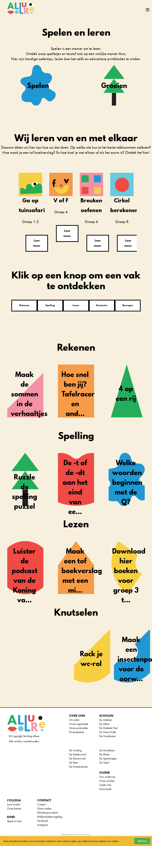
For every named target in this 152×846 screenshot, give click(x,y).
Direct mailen (44, 808)
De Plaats (104, 754)
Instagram (42, 824)
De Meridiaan (107, 750)
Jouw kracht (13, 804)
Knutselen (101, 304)
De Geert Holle (107, 732)
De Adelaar (105, 719)
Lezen (76, 304)
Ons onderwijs (107, 776)
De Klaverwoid (77, 758)
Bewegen (127, 304)
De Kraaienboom (78, 766)
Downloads (105, 788)
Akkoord (142, 841)
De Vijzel (104, 762)
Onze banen (14, 808)
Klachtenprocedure (47, 812)
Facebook (42, 820)
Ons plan (74, 719)
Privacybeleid (76, 732)
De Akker (104, 723)
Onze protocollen (78, 727)
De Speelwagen (108, 758)
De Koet (73, 762)
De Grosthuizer (107, 736)
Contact (41, 804)
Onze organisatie (78, 723)
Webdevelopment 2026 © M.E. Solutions (76, 834)
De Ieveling (75, 750)
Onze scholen (107, 780)
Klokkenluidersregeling (49, 816)
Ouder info (105, 784)
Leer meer (36, 242)
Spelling (50, 304)
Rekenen (24, 304)
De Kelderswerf (77, 754)
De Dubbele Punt (108, 727)
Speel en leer (14, 821)
